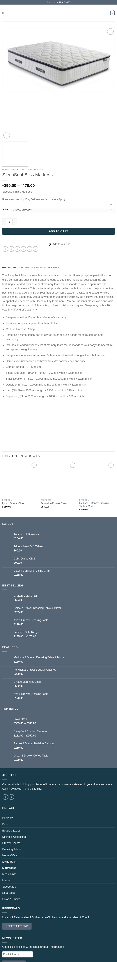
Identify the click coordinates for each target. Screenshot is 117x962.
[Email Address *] (17, 922)
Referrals (60, 953)
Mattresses (35, 136)
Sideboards (9, 853)
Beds (5, 791)
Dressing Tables (11, 816)
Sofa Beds (8, 860)
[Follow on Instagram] (11, 764)
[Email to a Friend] (23, 216)
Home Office (9, 822)
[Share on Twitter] (17, 216)
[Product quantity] (9, 188)
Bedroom (18, 136)
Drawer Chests (11, 810)
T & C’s (73, 953)
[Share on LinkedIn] (35, 216)
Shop (31, 953)
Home (5, 136)
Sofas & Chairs (11, 866)
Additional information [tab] (34, 235)
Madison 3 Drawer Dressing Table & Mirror (94, 472)
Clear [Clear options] (112, 171)
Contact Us (44, 953)
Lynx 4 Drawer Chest (13, 470)
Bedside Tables (11, 797)
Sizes (5, 176)
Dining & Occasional (14, 804)
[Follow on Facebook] (5, 764)
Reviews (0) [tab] (58, 235)
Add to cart (58, 198)
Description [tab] (9, 235)
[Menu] (4, 13)
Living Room (9, 828)
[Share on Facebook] (11, 216)
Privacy (84, 953)
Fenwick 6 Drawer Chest (54, 470)
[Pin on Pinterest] (29, 216)
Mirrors (6, 847)
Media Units (9, 841)
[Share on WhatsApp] (5, 216)
